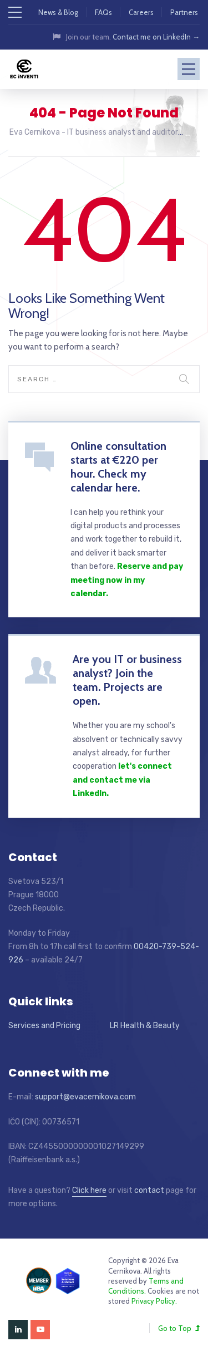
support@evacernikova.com (85, 1097)
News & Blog (58, 12)
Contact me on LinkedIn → (156, 36)
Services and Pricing (44, 1025)
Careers (141, 12)
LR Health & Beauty (145, 1025)
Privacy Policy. (154, 1300)
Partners (184, 12)
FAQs (103, 12)
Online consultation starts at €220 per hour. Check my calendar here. (118, 466)
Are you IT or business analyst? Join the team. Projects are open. (127, 680)
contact (149, 1190)
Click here (89, 1190)
